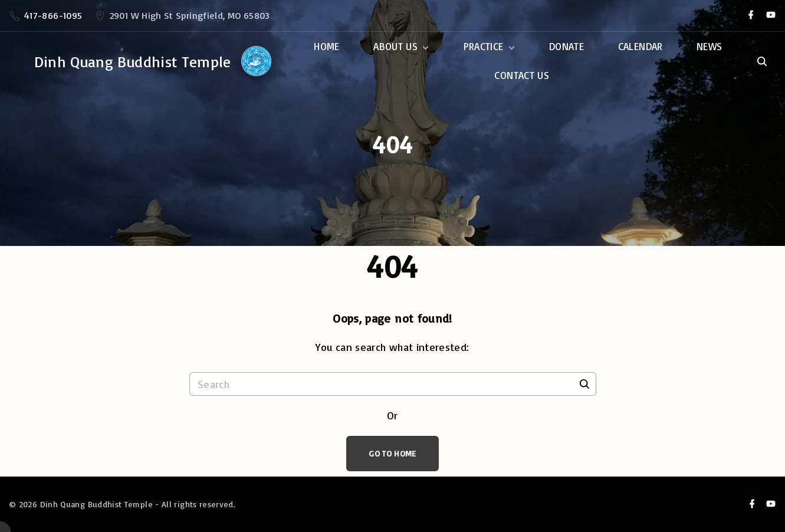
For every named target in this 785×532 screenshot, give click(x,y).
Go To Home (392, 453)
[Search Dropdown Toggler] (761, 62)
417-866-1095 (53, 15)
